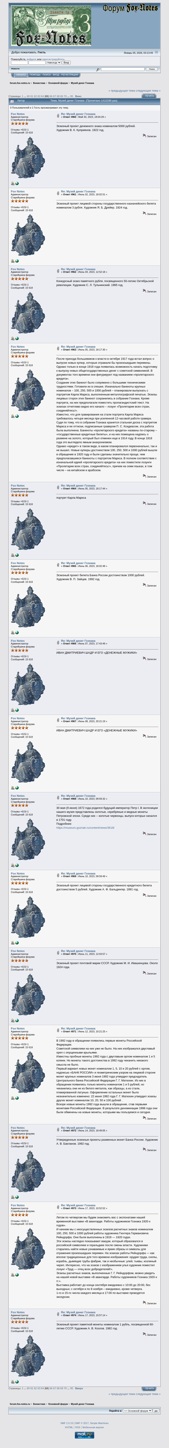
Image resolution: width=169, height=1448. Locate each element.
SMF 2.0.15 (67, 1423)
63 (38, 96)
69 (61, 96)
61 (31, 96)
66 (51, 96)
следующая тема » (148, 90)
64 (42, 96)
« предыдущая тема (121, 90)
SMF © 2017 (82, 1423)
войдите (31, 59)
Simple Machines (99, 1423)
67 (54, 96)
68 (58, 96)
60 (28, 96)
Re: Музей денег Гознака (78, 114)
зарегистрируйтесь (53, 59)
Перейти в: (115, 1410)
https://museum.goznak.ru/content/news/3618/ (85, 827)
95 (71, 96)
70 (65, 96)
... (25, 96)
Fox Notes (17, 114)
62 (35, 96)
